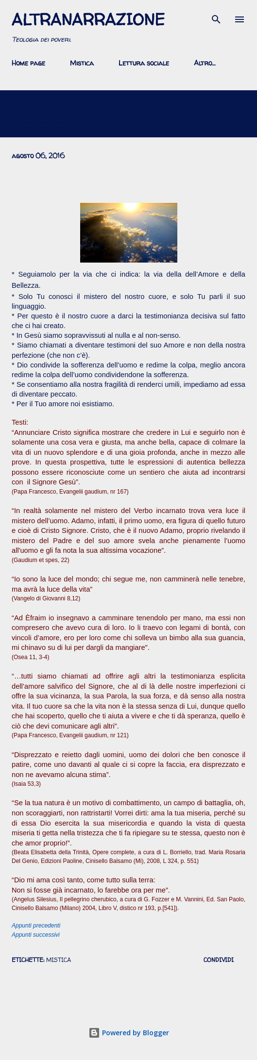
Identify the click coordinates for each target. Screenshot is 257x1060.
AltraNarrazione (88, 19)
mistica (58, 960)
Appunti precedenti (36, 925)
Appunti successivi (36, 934)
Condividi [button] (219, 960)
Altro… (205, 62)
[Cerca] (216, 17)
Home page (28, 62)
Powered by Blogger (128, 1032)
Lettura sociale (144, 62)
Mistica (82, 62)
